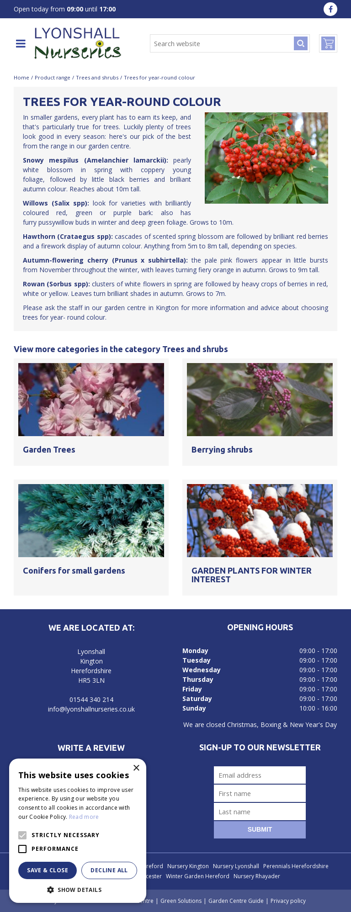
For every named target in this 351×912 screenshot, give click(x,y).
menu (20, 43)
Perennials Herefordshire (296, 866)
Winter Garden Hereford (197, 876)
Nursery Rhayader (257, 876)
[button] (77, 889)
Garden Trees (49, 449)
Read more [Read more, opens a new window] (84, 817)
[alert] (77, 831)
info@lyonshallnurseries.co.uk (91, 709)
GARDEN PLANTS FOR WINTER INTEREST (251, 575)
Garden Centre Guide (236, 901)
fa (330, 9)
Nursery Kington (188, 866)
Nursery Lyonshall (236, 866)
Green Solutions (181, 901)
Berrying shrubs (222, 449)
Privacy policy (288, 901)
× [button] (136, 768)
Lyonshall (91, 651)
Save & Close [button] (47, 870)
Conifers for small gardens (74, 570)
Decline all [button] (109, 870)
